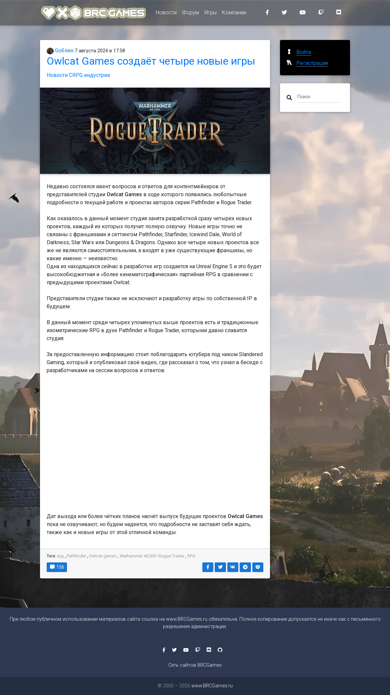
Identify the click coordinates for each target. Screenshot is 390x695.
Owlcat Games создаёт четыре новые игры (151, 61)
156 (56, 567)
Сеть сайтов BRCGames (195, 665)
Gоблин (60, 50)
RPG (191, 555)
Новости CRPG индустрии (78, 75)
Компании (234, 14)
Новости (166, 14)
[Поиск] (318, 96)
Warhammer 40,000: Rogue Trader (152, 555)
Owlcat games (103, 555)
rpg (60, 555)
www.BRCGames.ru (186, 619)
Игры (210, 14)
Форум (190, 14)
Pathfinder (76, 555)
